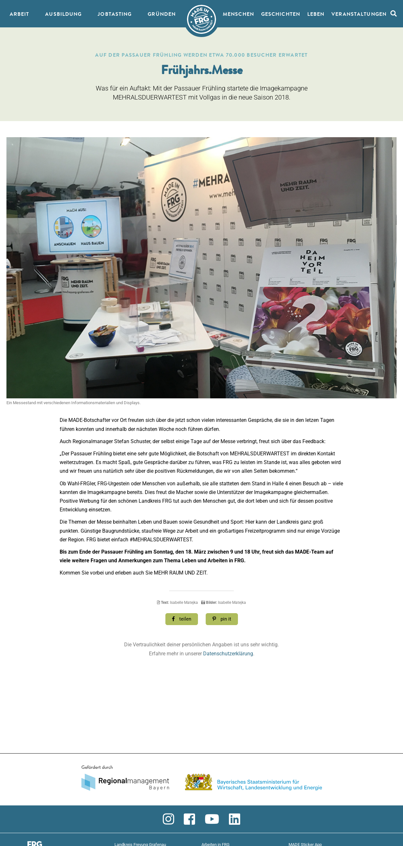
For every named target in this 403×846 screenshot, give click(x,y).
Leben (316, 14)
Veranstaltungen (359, 14)
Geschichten (280, 14)
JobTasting (115, 14)
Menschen (238, 14)
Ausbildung (63, 14)
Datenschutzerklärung (228, 654)
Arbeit (19, 14)
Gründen (162, 14)
